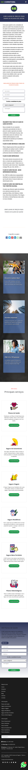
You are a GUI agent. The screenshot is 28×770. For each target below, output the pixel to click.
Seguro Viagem (5, 708)
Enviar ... (14, 115)
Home (2, 687)
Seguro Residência (5, 710)
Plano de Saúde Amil (6, 727)
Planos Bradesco (5, 732)
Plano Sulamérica (5, 730)
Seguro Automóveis (6, 706)
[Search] (14, 736)
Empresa (3, 689)
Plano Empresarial (5, 721)
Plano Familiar (4, 725)
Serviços (3, 691)
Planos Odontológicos (6, 715)
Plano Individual (5, 723)
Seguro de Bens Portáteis (7, 712)
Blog (2, 693)
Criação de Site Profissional (7, 759)
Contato (3, 697)
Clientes (3, 695)
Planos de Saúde (5, 704)
